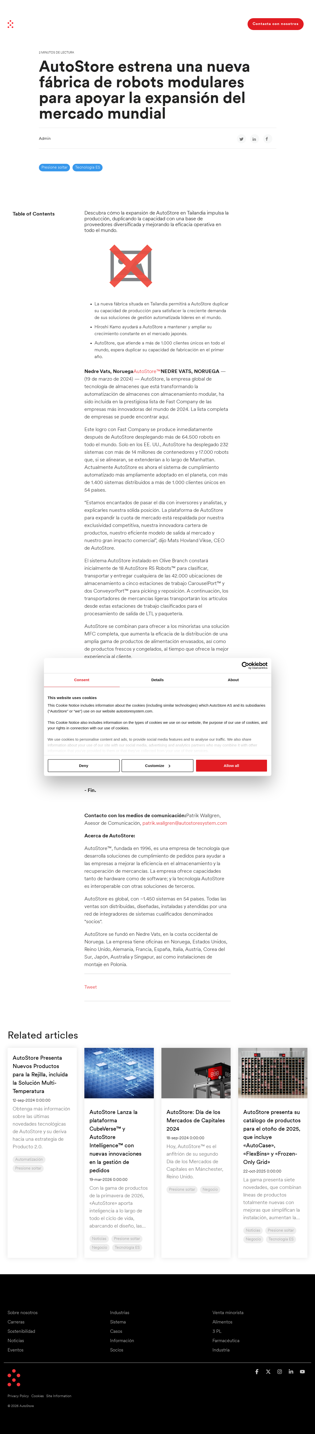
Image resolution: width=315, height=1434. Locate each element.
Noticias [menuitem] (16, 1341)
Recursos (182, 24)
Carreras (232, 10)
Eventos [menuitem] (15, 1350)
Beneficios (134, 24)
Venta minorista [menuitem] (228, 1313)
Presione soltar (54, 168)
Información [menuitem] (122, 1341)
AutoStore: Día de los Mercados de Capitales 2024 (195, 1121)
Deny (83, 765)
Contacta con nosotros (276, 24)
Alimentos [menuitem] (222, 1322)
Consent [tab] (81, 680)
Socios (192, 10)
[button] (257, 1372)
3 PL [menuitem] (217, 1331)
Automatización (29, 1160)
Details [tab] (157, 680)
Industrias (80, 24)
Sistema (107, 24)
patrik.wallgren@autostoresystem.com (184, 823)
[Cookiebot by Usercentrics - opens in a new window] (245, 665)
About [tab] (233, 680)
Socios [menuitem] (116, 1350)
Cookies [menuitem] (37, 1396)
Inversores (211, 10)
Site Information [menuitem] (58, 1396)
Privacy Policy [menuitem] (18, 1396)
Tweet (90, 987)
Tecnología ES (87, 168)
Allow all (231, 765)
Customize (157, 765)
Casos (159, 24)
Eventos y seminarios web (266, 10)
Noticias (175, 10)
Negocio (99, 1248)
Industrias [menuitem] (119, 1313)
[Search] (239, 24)
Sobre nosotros (216, 24)
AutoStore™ (147, 371)
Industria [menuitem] (221, 1350)
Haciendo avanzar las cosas (140, 10)
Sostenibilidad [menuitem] (21, 1331)
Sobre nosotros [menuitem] (23, 1313)
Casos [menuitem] (116, 1331)
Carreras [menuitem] (16, 1322)
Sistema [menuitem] (118, 1322)
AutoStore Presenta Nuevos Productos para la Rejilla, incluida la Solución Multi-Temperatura (40, 1075)
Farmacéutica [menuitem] (225, 1341)
